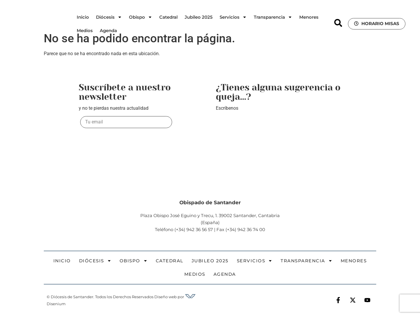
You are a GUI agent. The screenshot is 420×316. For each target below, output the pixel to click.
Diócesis (109, 17)
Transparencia (273, 17)
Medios (85, 30)
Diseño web (165, 296)
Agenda (108, 30)
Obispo (140, 17)
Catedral (168, 17)
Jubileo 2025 (199, 17)
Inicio (83, 17)
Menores (308, 17)
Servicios (233, 17)
